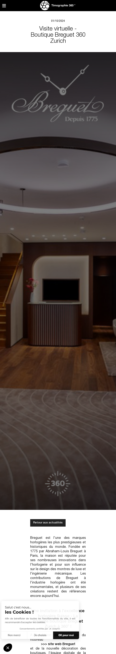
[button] (7, 647)
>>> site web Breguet (58, 644)
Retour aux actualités (48, 522)
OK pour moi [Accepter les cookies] (36, 635)
